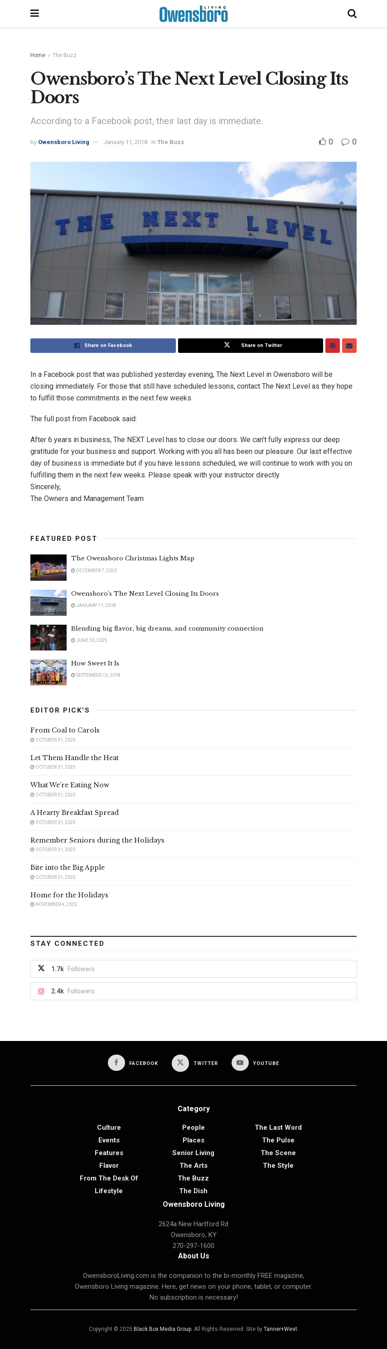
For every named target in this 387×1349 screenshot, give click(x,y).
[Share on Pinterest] (332, 345)
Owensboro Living (63, 142)
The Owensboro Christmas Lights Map (132, 558)
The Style (278, 1165)
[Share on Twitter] (251, 345)
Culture (109, 1127)
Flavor (109, 1165)
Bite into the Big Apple (67, 867)
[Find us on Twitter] (195, 1063)
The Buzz (65, 55)
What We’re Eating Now (69, 785)
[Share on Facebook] (103, 345)
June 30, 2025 (89, 640)
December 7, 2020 (94, 570)
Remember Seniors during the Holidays (97, 840)
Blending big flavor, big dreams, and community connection (167, 628)
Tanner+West (280, 1329)
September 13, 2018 (96, 675)
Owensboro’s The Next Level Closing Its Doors (145, 593)
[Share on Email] (349, 345)
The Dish (193, 1191)
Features (109, 1153)
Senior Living (193, 1153)
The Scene (278, 1153)
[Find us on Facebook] (133, 1063)
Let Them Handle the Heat (74, 758)
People (193, 1127)
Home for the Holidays (69, 895)
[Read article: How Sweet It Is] (48, 672)
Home (37, 55)
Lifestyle (109, 1191)
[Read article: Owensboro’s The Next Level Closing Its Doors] (48, 603)
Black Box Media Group (162, 1329)
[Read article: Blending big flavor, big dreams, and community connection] (48, 637)
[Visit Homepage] (193, 14)
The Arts (193, 1165)
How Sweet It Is (95, 663)
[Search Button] (352, 13)
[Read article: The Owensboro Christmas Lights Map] (48, 567)
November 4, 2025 (53, 904)
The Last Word (278, 1127)
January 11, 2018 (125, 142)
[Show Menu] (34, 13)
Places (193, 1140)
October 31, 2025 (53, 739)
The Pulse (278, 1140)
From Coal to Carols (65, 730)
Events (109, 1140)
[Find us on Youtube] (256, 1063)
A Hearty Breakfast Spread (74, 813)
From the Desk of (109, 1178)
